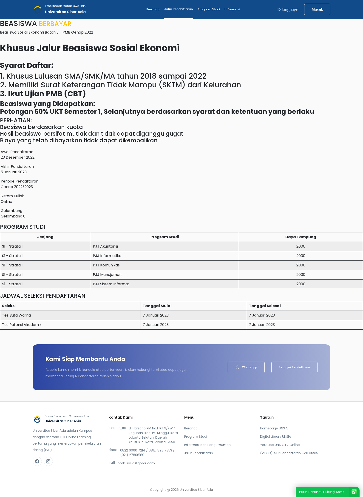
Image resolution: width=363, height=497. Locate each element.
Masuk (317, 9)
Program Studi (209, 9)
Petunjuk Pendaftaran (294, 367)
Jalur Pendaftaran (178, 9)
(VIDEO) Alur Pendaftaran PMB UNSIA (289, 453)
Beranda (152, 9)
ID (288, 9)
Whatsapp (246, 367)
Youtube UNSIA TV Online (280, 445)
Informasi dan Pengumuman (207, 445)
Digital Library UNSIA (275, 436)
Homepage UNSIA (274, 428)
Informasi (232, 9)
